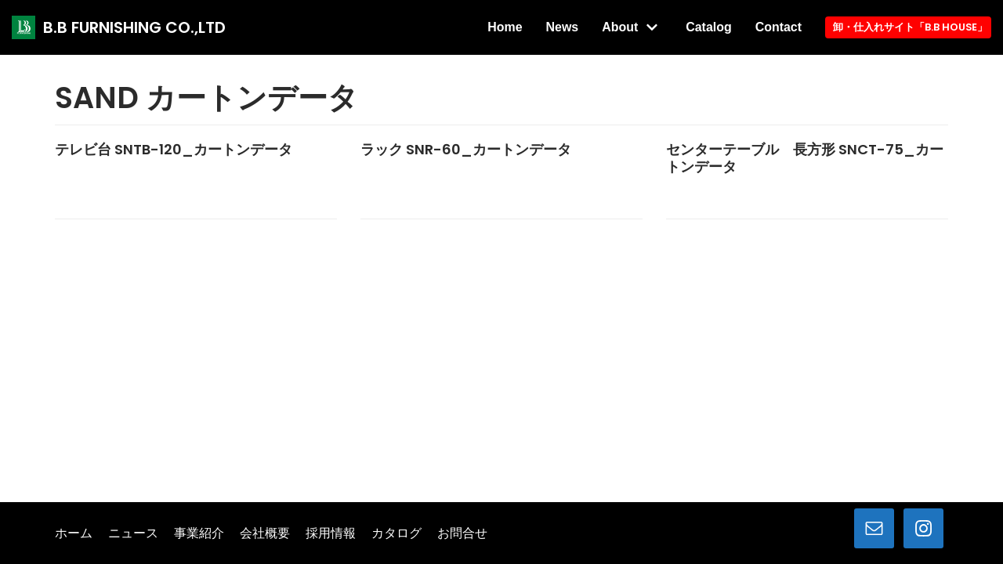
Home (503, 27)
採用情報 (331, 533)
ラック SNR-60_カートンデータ (465, 149)
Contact (777, 27)
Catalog (708, 27)
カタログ (396, 533)
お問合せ (462, 533)
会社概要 (265, 533)
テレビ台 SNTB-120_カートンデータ (173, 149)
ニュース (133, 533)
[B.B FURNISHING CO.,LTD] (119, 27)
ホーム (73, 533)
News (561, 27)
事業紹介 (199, 533)
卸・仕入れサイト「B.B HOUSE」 (909, 27)
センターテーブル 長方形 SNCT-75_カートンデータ (804, 157)
